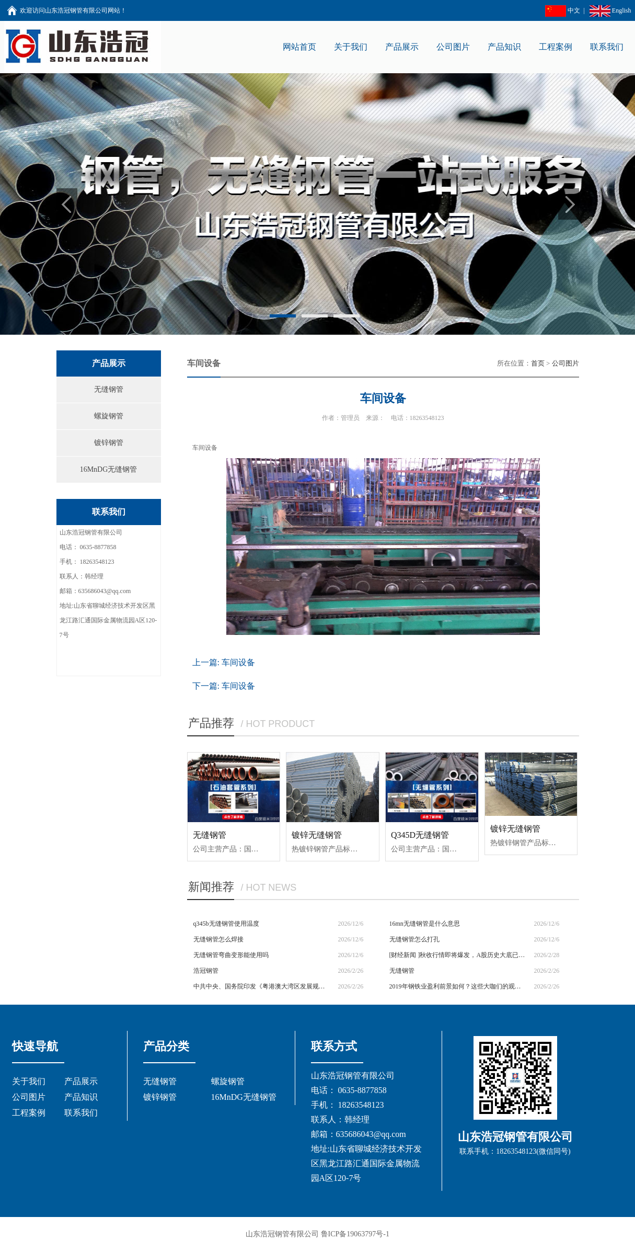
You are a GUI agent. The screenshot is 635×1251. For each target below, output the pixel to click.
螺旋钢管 (108, 416)
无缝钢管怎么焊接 (218, 939)
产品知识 (81, 1097)
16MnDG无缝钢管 (108, 469)
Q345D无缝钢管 (420, 835)
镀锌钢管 (108, 443)
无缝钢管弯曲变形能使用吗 (231, 955)
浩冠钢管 (205, 970)
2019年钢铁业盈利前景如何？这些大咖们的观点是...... (458, 986)
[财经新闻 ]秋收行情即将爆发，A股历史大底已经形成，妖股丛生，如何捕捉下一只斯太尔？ (458, 955)
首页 (538, 363)
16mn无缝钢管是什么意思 (424, 923)
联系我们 (81, 1112)
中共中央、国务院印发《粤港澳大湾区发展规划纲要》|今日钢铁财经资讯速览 (262, 986)
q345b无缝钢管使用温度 (226, 923)
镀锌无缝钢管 (317, 835)
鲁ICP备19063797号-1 (355, 1234)
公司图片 (565, 363)
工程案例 (28, 1112)
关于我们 (28, 1081)
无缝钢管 (108, 389)
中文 (562, 10)
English (610, 10)
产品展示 (81, 1081)
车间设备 (238, 662)
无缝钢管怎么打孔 (414, 939)
